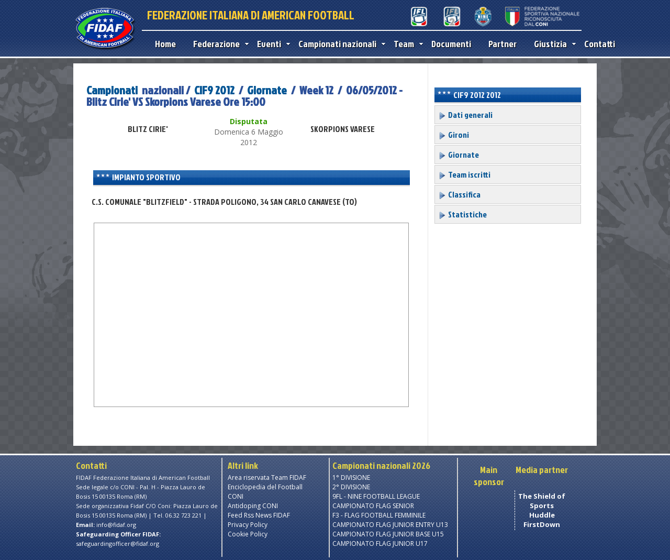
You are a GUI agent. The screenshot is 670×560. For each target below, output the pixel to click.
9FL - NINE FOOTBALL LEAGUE (376, 496)
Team (406, 43)
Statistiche (462, 214)
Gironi (453, 134)
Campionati (112, 90)
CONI (235, 496)
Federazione (218, 43)
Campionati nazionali (339, 43)
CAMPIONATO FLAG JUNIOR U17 (380, 543)
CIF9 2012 (214, 90)
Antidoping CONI (253, 505)
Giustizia (552, 43)
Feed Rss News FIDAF (259, 515)
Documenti (451, 43)
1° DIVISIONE (351, 477)
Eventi (271, 43)
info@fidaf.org (116, 525)
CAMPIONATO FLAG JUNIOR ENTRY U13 (390, 524)
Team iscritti (464, 174)
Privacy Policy (247, 524)
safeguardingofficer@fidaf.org (117, 543)
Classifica (459, 194)
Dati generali (465, 114)
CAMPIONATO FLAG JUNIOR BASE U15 (388, 534)
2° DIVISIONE (351, 486)
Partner (502, 43)
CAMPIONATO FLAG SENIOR (373, 505)
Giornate (267, 90)
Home (165, 43)
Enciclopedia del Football (265, 486)
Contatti (599, 43)
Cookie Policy (247, 534)
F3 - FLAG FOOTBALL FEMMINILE (379, 515)
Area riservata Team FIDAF (267, 477)
